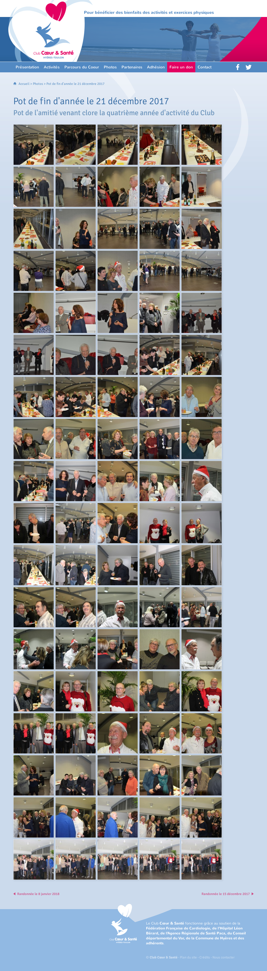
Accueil (24, 84)
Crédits (204, 957)
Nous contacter (224, 957)
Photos (38, 84)
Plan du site (188, 957)
